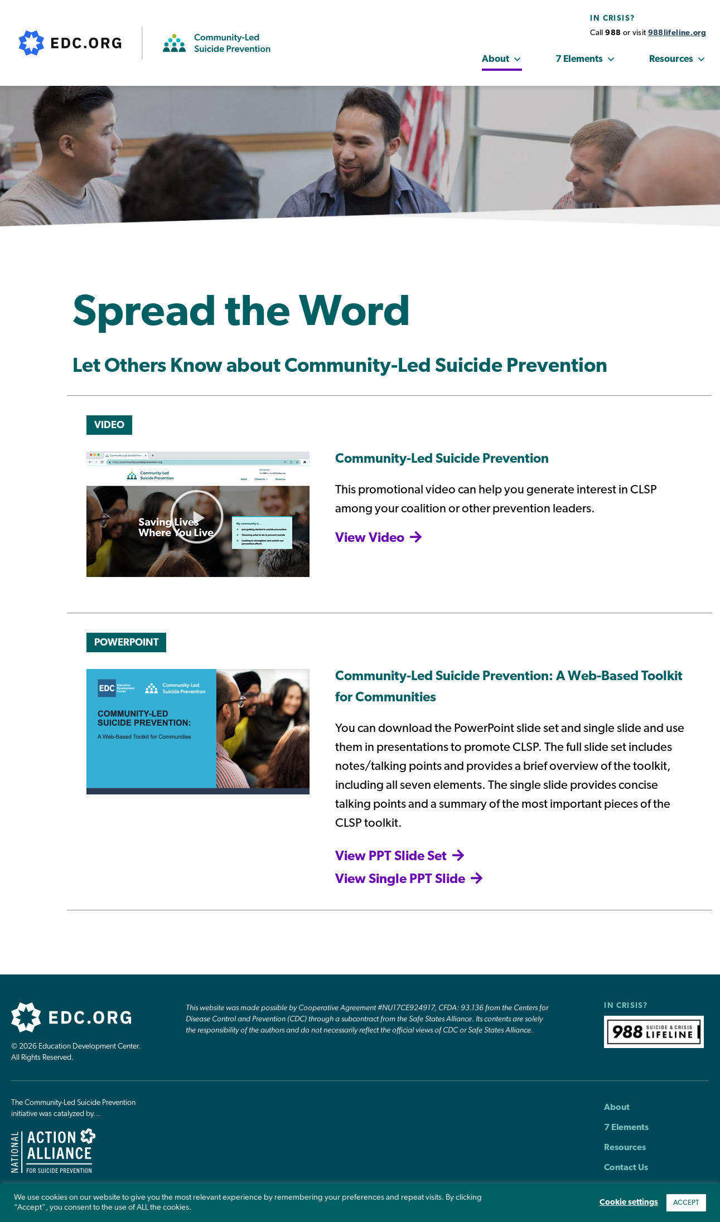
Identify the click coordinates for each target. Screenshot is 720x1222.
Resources (677, 60)
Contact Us (626, 1167)
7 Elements (585, 60)
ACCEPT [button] (686, 1202)
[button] (197, 517)
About (502, 60)
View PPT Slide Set (391, 857)
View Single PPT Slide (400, 879)
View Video (369, 538)
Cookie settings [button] (629, 1203)
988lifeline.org (677, 33)
